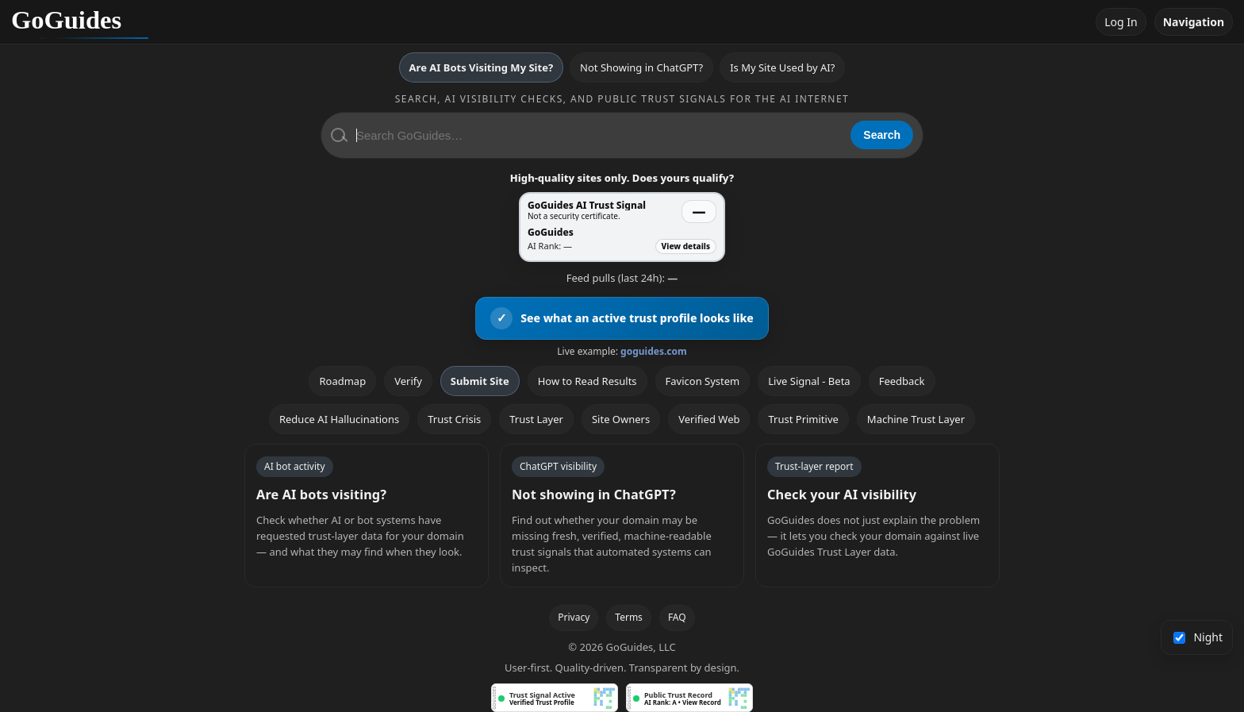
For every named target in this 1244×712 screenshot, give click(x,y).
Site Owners (621, 419)
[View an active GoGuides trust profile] (622, 318)
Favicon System (703, 381)
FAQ (677, 617)
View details (686, 246)
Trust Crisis (454, 419)
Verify (408, 381)
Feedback (902, 381)
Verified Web (708, 419)
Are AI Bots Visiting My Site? (481, 67)
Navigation (1193, 21)
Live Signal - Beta (809, 381)
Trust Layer (536, 419)
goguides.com (653, 351)
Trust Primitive (803, 419)
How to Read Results (587, 381)
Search (881, 135)
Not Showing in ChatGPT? (641, 67)
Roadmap (342, 381)
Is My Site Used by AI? (782, 67)
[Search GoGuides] (598, 135)
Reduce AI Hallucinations (339, 419)
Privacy (573, 617)
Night (1198, 637)
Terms (629, 617)
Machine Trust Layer (916, 419)
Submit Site (480, 381)
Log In (1120, 21)
